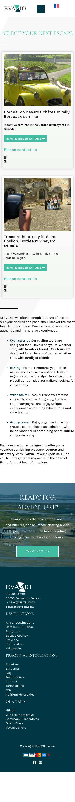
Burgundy (13, 631)
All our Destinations (20, 622)
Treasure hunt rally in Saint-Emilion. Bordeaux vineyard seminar (30, 241)
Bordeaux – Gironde (20, 627)
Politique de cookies (20, 694)
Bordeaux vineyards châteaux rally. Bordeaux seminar (37, 114)
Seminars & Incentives (22, 719)
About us (12, 664)
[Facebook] (34, 762)
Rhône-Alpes (15, 644)
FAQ (8, 673)
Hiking (10, 710)
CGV (8, 690)
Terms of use (15, 686)
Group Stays (14, 723)
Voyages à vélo (16, 727)
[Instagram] (40, 762)
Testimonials (15, 677)
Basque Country (17, 635)
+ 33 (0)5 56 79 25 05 (21, 602)
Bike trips (12, 668)
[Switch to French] (53, 5)
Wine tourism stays (20, 714)
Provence (12, 640)
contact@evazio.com (20, 606)
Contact (11, 681)
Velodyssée (13, 648)
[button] (41, 9)
